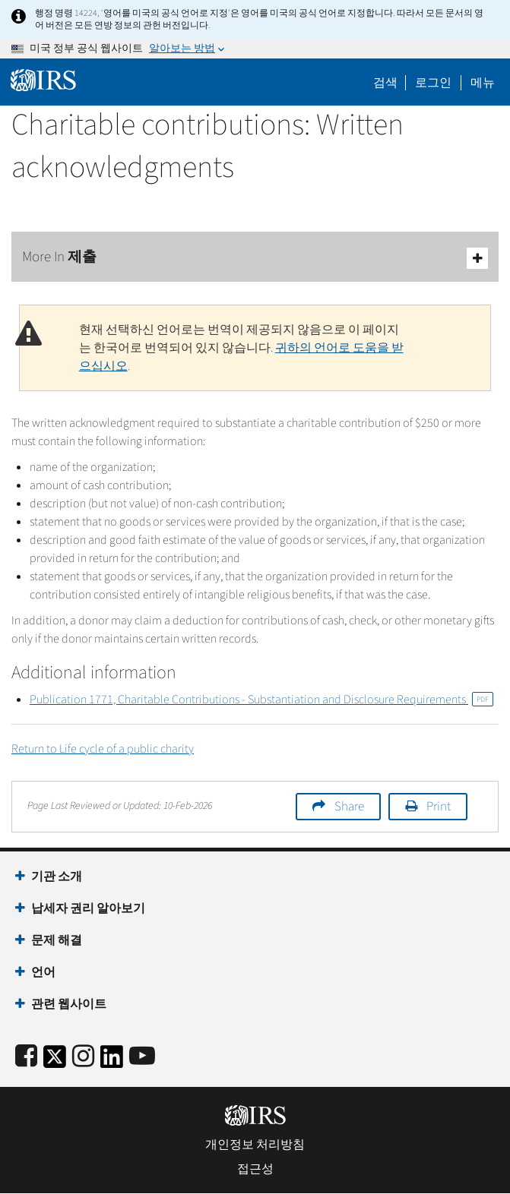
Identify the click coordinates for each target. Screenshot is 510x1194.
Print (438, 807)
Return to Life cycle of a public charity (102, 749)
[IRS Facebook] (26, 1057)
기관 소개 (56, 876)
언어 (43, 972)
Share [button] (349, 807)
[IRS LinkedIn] (111, 1061)
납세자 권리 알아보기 (88, 908)
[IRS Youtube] (142, 1057)
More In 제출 (255, 258)
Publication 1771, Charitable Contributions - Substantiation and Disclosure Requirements (261, 699)
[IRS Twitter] (54, 1061)
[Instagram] (83, 1057)
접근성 (255, 1169)
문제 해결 (56, 940)
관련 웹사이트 (68, 1004)
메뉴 (482, 82)
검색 (385, 82)
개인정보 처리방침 (255, 1144)
